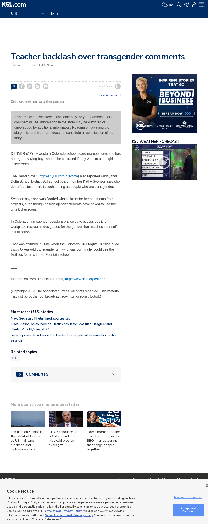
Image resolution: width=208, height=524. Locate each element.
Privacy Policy (72, 511)
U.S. (15, 358)
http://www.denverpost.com (85, 279)
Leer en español (110, 95)
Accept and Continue (188, 510)
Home (53, 13)
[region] (104, 501)
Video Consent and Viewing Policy (69, 515)
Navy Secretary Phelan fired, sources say (40, 318)
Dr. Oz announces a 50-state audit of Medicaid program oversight (63, 438)
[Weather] (167, 4)
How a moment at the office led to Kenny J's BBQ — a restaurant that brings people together (103, 441)
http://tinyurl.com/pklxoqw (58, 176)
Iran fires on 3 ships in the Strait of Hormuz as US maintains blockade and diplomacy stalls (27, 441)
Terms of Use (52, 511)
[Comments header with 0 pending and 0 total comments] (66, 374)
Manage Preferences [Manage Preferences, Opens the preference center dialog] (188, 497)
